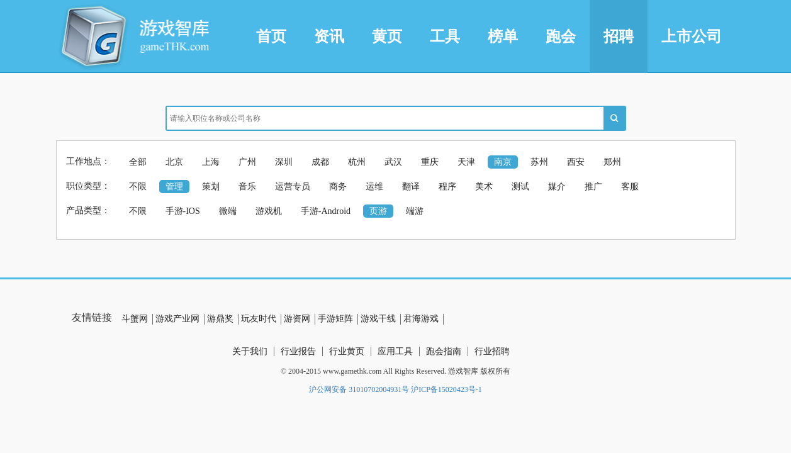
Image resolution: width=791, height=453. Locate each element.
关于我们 (249, 351)
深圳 (284, 162)
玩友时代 (258, 318)
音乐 (247, 186)
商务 (338, 186)
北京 (174, 162)
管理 (174, 186)
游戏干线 (378, 318)
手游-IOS (182, 211)
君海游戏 (421, 318)
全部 (138, 162)
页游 (378, 211)
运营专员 (292, 186)
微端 (228, 211)
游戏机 (268, 211)
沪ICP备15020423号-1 (446, 389)
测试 (520, 186)
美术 (484, 186)
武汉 (393, 162)
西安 (576, 162)
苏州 (539, 162)
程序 (447, 186)
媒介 (557, 186)
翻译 (411, 186)
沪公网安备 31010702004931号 (359, 389)
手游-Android (326, 211)
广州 (247, 162)
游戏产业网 (177, 318)
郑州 (612, 162)
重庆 (430, 162)
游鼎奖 (220, 318)
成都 (320, 162)
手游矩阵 (335, 318)
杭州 (357, 162)
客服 (630, 186)
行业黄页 (346, 351)
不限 (138, 186)
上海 (211, 162)
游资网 (297, 318)
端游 (415, 211)
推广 (593, 186)
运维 (374, 186)
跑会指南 (443, 351)
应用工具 (395, 351)
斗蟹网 (134, 318)
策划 (211, 186)
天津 (466, 162)
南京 (503, 162)
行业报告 (298, 351)
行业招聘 (492, 351)
